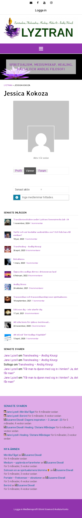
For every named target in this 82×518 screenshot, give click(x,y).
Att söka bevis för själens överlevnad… (31, 322)
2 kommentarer (38, 326)
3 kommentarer (36, 288)
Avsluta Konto (61, 509)
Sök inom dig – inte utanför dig (27, 309)
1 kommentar (36, 223)
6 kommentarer (33, 250)
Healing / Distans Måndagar (40, 427)
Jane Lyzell (11, 355)
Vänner (30, 170)
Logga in (41, 10)
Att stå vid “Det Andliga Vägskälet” (29, 335)
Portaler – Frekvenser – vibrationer (23, 477)
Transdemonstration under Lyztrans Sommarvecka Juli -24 (41, 219)
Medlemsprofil (30, 509)
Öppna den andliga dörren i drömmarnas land (34, 272)
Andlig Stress (19, 284)
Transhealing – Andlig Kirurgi (27, 246)
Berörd (23, 415)
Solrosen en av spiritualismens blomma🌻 (27, 470)
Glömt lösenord (46, 509)
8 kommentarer (35, 276)
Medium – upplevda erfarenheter (22, 462)
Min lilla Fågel (27, 412)
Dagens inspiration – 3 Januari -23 (43, 419)
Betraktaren (18, 259)
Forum (42, 170)
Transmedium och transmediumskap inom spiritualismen (40, 297)
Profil (18, 170)
